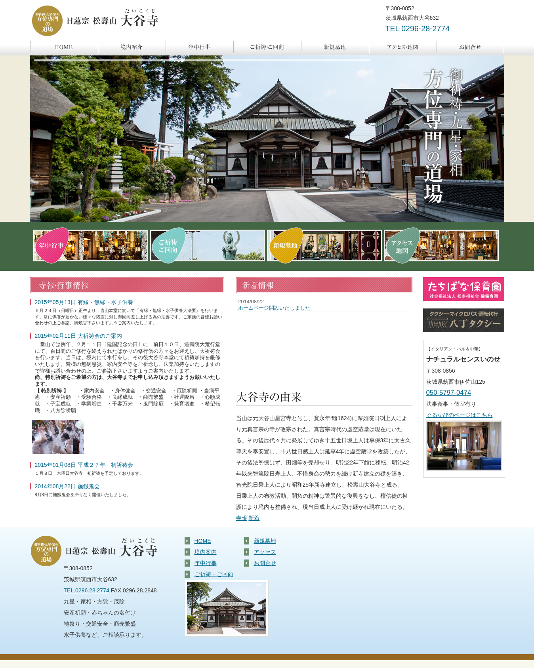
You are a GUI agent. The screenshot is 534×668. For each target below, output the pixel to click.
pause (40, 65)
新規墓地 (335, 47)
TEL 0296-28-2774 (417, 28)
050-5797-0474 (448, 392)
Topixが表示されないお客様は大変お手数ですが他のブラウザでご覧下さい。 (324, 340)
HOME (203, 541)
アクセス (403, 47)
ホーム (64, 47)
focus (59, 65)
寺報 (241, 518)
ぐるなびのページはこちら (459, 415)
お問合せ (470, 47)
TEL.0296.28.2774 (86, 590)
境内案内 (132, 47)
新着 (253, 518)
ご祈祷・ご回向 (267, 47)
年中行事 (199, 47)
